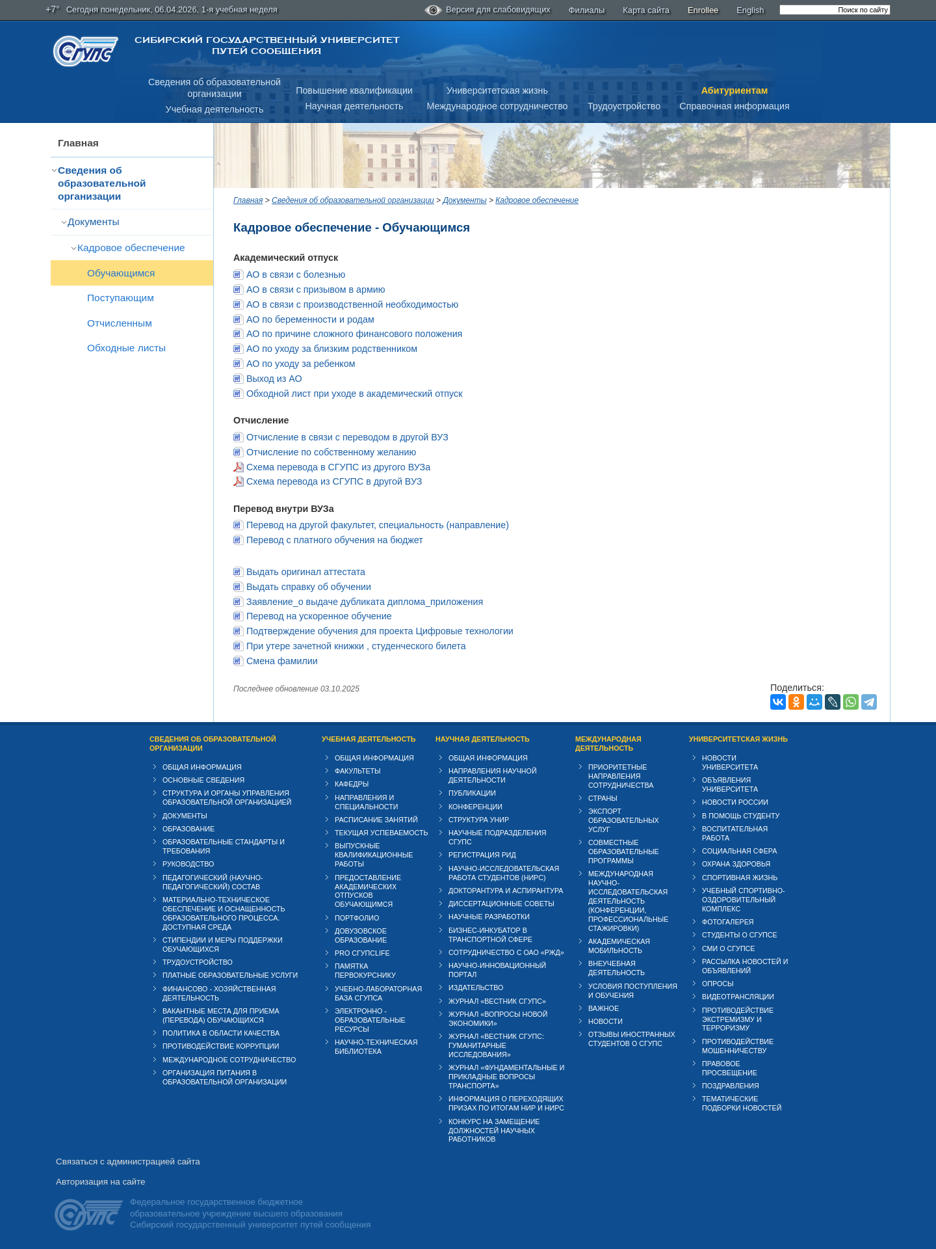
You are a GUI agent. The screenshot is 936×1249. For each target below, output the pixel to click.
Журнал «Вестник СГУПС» (497, 1001)
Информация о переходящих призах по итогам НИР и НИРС (506, 1103)
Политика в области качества (221, 1033)
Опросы (718, 983)
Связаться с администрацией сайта (128, 1161)
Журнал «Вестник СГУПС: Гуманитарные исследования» (496, 1045)
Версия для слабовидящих (487, 10)
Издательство (475, 987)
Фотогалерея (728, 922)
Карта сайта (646, 10)
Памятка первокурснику (365, 970)
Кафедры (352, 784)
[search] (834, 10)
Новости (605, 1021)
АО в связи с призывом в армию (315, 289)
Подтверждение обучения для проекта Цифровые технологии (380, 631)
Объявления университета (730, 784)
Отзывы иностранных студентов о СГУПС (631, 1038)
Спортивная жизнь (739, 877)
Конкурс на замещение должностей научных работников (494, 1131)
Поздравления (730, 1086)
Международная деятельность (608, 743)
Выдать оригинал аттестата (305, 572)
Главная (78, 142)
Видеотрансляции (738, 997)
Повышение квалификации (354, 90)
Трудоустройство (624, 106)
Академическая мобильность (619, 945)
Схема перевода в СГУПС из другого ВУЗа (338, 467)
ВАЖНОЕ (603, 1008)
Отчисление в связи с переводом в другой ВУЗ (347, 437)
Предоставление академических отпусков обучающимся (368, 891)
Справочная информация (734, 106)
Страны (603, 798)
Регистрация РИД (482, 855)
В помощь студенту (740, 816)
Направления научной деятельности (492, 775)
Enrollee (703, 10)
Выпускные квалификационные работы (374, 855)
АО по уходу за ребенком (301, 363)
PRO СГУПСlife (362, 953)
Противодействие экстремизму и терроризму (738, 1019)
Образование (188, 829)
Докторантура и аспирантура (506, 890)
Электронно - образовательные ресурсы (370, 1020)
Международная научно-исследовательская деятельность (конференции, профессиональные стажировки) (628, 901)
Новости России (735, 802)
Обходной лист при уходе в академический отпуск (354, 393)
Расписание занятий (376, 820)
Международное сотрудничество (496, 106)
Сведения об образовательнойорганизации (214, 88)
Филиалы (587, 10)
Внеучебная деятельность (616, 968)
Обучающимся (121, 272)
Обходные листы (126, 347)
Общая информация (202, 767)
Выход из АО (274, 378)
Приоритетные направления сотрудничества (621, 776)
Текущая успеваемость (381, 833)
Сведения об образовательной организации (102, 183)
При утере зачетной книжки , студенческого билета (356, 646)
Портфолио (357, 918)
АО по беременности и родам (310, 319)
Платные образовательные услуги (230, 975)
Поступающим (120, 297)
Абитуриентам (734, 90)
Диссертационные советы (501, 903)
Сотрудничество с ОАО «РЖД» (506, 952)
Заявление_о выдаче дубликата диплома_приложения (364, 602)
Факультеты (358, 771)
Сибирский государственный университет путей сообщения (267, 45)
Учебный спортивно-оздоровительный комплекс (743, 900)
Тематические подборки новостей (741, 1103)
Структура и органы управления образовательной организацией (226, 797)
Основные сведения (203, 780)
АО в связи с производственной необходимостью (352, 304)
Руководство (188, 864)
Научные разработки (489, 916)
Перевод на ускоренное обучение (319, 616)
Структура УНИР (478, 820)
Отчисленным (119, 323)
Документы (94, 221)
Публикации (472, 793)
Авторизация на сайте (100, 1182)
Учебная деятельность (215, 109)
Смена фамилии (282, 661)
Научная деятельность (355, 106)
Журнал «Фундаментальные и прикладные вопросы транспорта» (506, 1077)
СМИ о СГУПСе (728, 948)
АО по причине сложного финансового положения (354, 334)
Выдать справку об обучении (308, 587)
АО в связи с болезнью (295, 274)
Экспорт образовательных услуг (623, 820)
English (750, 10)
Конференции (475, 807)
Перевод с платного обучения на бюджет (334, 540)
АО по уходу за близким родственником (331, 348)
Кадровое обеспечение (131, 247)
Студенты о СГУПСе (739, 935)
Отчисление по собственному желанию (331, 452)
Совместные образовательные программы (623, 852)
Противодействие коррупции (221, 1046)
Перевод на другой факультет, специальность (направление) (377, 525)
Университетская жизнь (497, 90)
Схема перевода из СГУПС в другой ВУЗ (334, 481)
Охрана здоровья (736, 864)
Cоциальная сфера (739, 851)
